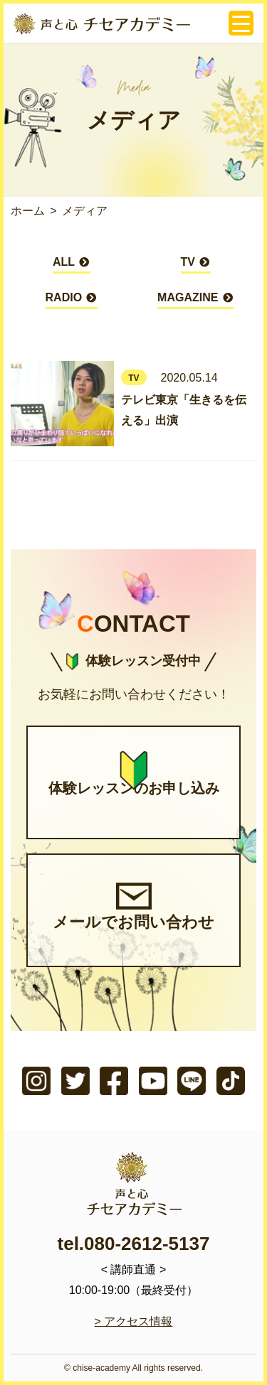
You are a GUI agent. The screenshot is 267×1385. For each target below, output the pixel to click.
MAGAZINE (195, 300)
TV (196, 265)
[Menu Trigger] (241, 23)
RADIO (72, 300)
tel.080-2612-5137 (134, 1243)
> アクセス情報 (134, 1321)
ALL (71, 265)
